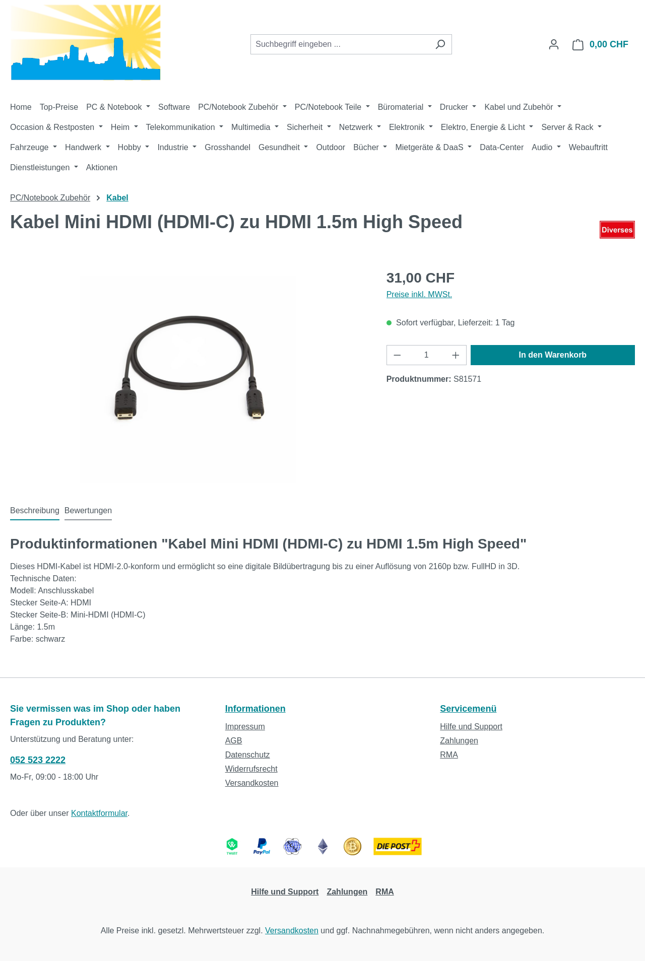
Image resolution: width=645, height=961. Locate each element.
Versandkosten (252, 783)
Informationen (255, 709)
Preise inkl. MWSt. (419, 294)
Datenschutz (247, 754)
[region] (188, 375)
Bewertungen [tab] (88, 510)
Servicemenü (468, 709)
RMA (449, 754)
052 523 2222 (38, 760)
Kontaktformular (99, 813)
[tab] (34, 511)
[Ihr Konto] (554, 44)
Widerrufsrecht (251, 769)
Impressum (245, 726)
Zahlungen (459, 740)
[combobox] (339, 44)
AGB (233, 740)
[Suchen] (440, 44)
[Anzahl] (426, 355)
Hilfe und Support (471, 726)
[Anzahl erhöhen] (456, 355)
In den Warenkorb (553, 355)
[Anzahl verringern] (397, 355)
